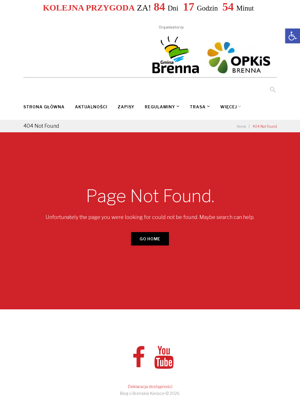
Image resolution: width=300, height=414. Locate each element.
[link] (292, 36)
